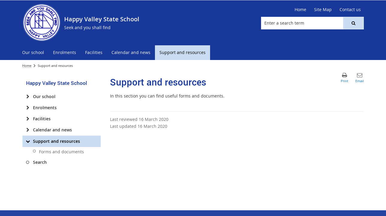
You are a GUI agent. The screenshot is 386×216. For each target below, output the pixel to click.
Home (26, 65)
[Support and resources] (27, 141)
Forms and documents (61, 151)
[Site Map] (323, 9)
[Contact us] (350, 9)
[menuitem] (33, 52)
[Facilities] (27, 118)
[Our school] (27, 96)
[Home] (300, 9)
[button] (353, 23)
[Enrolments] (27, 107)
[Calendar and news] (27, 129)
